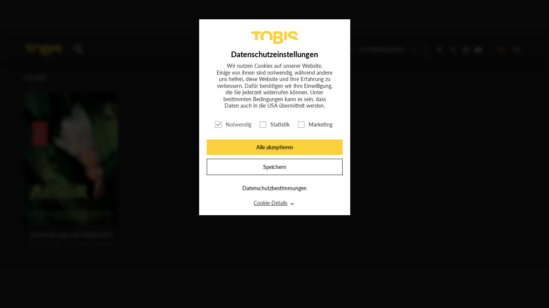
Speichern (274, 167)
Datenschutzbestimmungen (274, 188)
